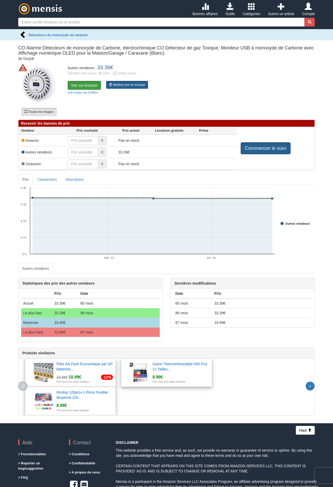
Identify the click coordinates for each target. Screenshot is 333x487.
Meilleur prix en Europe (127, 85)
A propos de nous (84, 444)
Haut (305, 402)
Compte (308, 9)
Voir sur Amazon (84, 85)
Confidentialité (82, 435)
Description (75, 179)
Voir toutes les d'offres (83, 92)
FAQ (23, 449)
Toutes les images (38, 112)
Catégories (251, 9)
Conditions (79, 426)
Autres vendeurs (35, 268)
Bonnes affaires (205, 9)
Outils (230, 9)
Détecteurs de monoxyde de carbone (58, 35)
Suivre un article (281, 9)
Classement (47, 179)
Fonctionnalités (32, 426)
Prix (25, 179)
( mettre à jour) (124, 73)
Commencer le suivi (265, 148)
